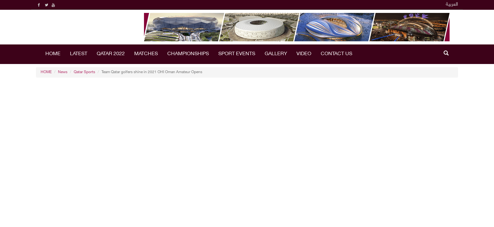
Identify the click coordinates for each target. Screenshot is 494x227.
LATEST (78, 54)
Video (303, 54)
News (62, 72)
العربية (452, 5)
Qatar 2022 (111, 54)
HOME (52, 54)
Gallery (276, 54)
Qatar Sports (84, 72)
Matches (146, 54)
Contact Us (336, 54)
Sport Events (236, 54)
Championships (188, 54)
